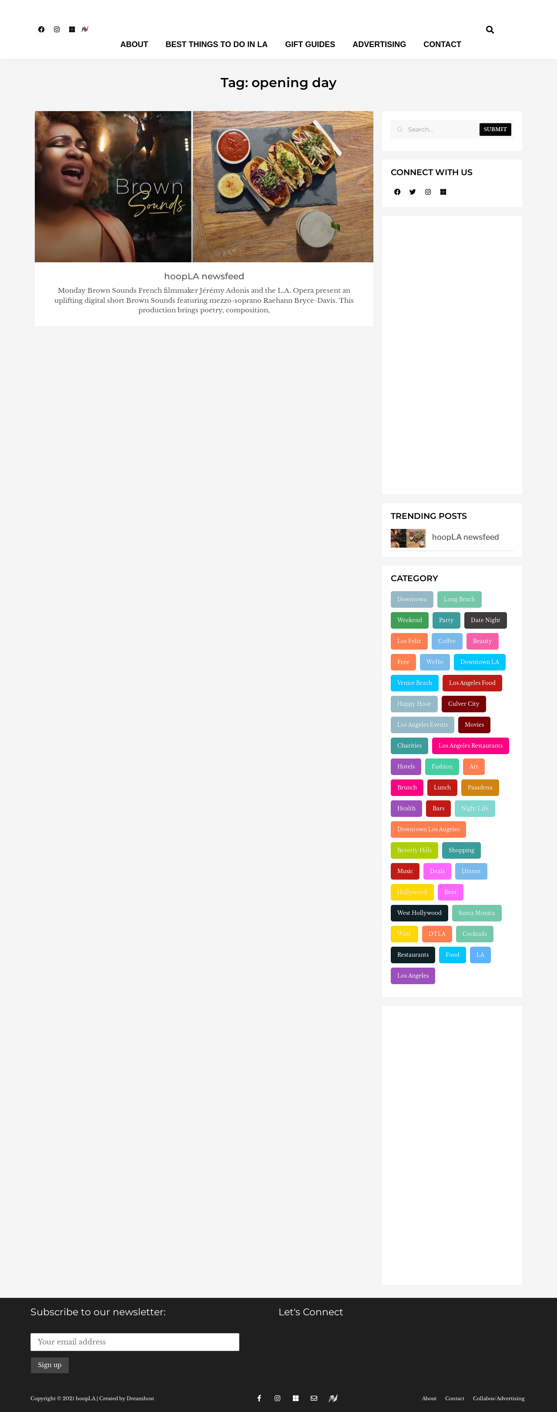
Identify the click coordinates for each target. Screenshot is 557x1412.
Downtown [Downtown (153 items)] (412, 599)
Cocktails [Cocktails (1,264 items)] (475, 934)
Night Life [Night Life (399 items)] (475, 808)
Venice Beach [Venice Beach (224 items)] (414, 683)
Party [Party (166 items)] (446, 620)
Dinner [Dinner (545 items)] (471, 871)
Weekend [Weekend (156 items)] (409, 620)
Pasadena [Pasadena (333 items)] (480, 787)
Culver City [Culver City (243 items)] (464, 704)
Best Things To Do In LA (217, 44)
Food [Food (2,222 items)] (453, 954)
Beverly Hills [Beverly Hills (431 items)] (414, 850)
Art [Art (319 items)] (474, 766)
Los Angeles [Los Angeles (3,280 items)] (413, 975)
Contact (442, 44)
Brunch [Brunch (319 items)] (407, 787)
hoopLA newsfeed (204, 276)
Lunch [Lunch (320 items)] (442, 787)
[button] (490, 29)
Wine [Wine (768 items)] (404, 934)
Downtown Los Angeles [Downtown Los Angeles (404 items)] (428, 829)
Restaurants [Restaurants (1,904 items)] (413, 954)
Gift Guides (310, 44)
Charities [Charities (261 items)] (409, 745)
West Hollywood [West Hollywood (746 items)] (419, 913)
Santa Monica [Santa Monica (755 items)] (477, 913)
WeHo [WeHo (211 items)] (434, 662)
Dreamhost (140, 1398)
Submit (495, 129)
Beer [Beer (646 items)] (450, 892)
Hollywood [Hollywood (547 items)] (412, 892)
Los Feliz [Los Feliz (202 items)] (409, 641)
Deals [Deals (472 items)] (437, 871)
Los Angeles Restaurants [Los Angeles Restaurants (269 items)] (471, 745)
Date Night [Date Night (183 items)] (485, 620)
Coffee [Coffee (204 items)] (447, 641)
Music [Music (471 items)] (405, 871)
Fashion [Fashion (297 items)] (442, 766)
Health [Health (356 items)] (406, 808)
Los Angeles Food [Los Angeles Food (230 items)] (472, 683)
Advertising (379, 44)
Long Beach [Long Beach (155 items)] (459, 599)
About (134, 44)
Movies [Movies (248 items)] (474, 724)
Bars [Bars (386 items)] (438, 808)
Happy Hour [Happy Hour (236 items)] (414, 704)
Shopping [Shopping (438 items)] (461, 850)
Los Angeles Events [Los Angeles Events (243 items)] (422, 724)
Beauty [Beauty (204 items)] (482, 641)
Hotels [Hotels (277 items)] (406, 766)
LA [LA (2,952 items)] (480, 954)
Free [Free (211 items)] (403, 662)
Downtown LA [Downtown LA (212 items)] (479, 662)
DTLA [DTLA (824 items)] (437, 934)
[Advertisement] (452, 355)
